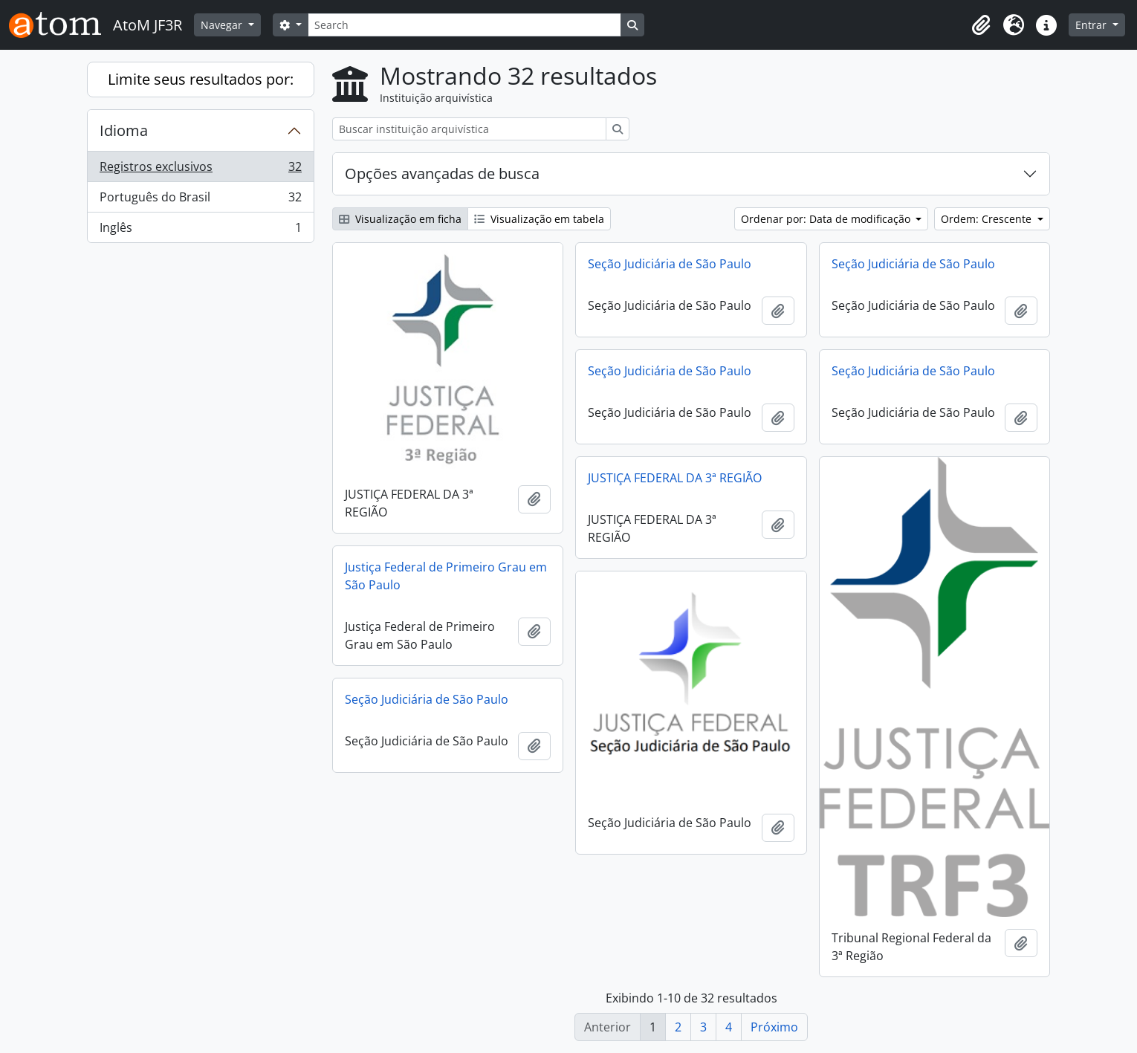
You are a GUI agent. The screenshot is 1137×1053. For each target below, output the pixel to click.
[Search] (464, 24)
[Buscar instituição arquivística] (469, 128)
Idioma (124, 130)
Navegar (223, 25)
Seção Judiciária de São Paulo (669, 264)
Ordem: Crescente (987, 219)
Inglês (200, 230)
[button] (981, 25)
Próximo (774, 1027)
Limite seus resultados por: (201, 79)
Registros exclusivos (200, 170)
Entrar (1092, 25)
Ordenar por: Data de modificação (827, 219)
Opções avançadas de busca (442, 173)
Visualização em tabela (539, 219)
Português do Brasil (200, 200)
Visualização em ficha (400, 219)
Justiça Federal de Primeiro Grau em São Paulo (446, 576)
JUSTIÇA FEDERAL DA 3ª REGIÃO (675, 478)
